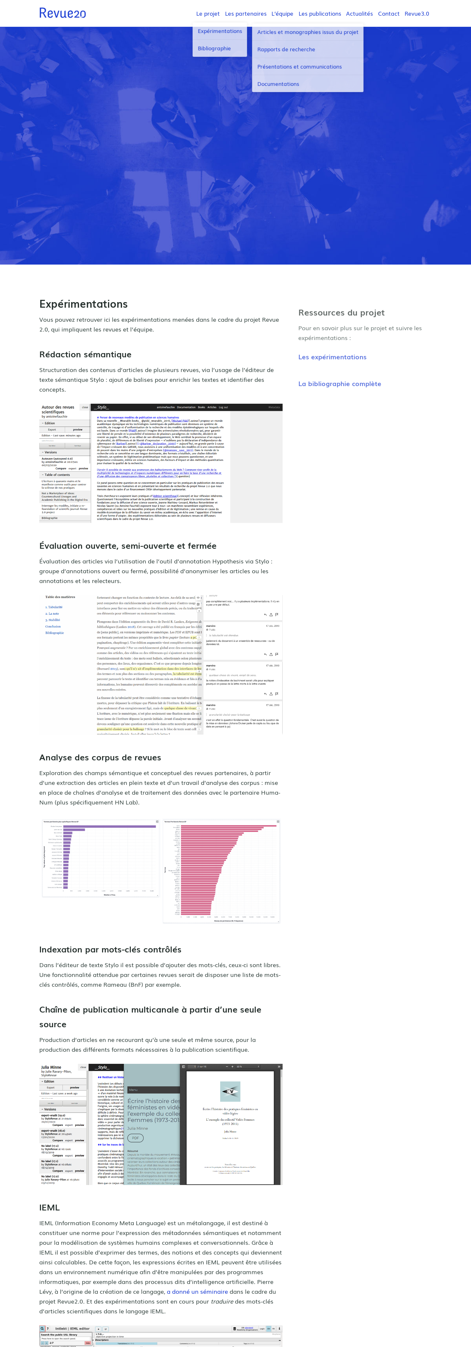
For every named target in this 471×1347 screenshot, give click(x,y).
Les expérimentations (332, 356)
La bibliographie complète (339, 383)
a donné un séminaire (197, 1291)
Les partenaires (246, 13)
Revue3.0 (417, 13)
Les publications (320, 13)
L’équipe (282, 13)
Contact (389, 13)
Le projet (208, 13)
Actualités (359, 13)
